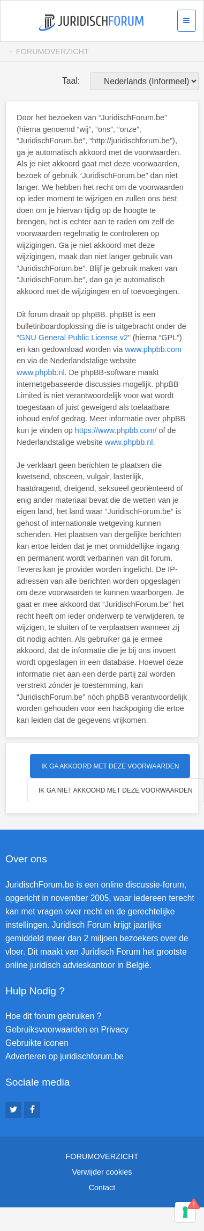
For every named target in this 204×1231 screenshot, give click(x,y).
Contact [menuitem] (102, 1187)
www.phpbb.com (153, 349)
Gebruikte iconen (37, 1042)
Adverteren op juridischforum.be (64, 1056)
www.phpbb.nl (41, 372)
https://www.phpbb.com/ (116, 430)
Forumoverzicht (52, 51)
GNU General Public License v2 (73, 337)
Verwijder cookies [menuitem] (102, 1172)
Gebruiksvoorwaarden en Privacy (67, 1029)
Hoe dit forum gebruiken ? (53, 1016)
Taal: (71, 80)
